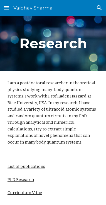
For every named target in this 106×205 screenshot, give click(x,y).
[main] (53, 43)
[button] (6, 7)
